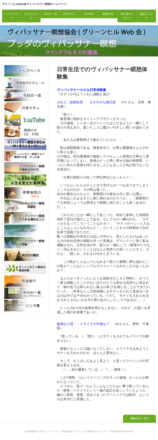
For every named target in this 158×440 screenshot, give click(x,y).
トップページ (11, 16)
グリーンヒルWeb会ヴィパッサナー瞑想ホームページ (34, 4)
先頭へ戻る (142, 418)
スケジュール (31, 16)
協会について (146, 16)
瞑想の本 (108, 13)
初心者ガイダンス (127, 16)
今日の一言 (50, 13)
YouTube (89, 13)
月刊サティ (69, 13)
